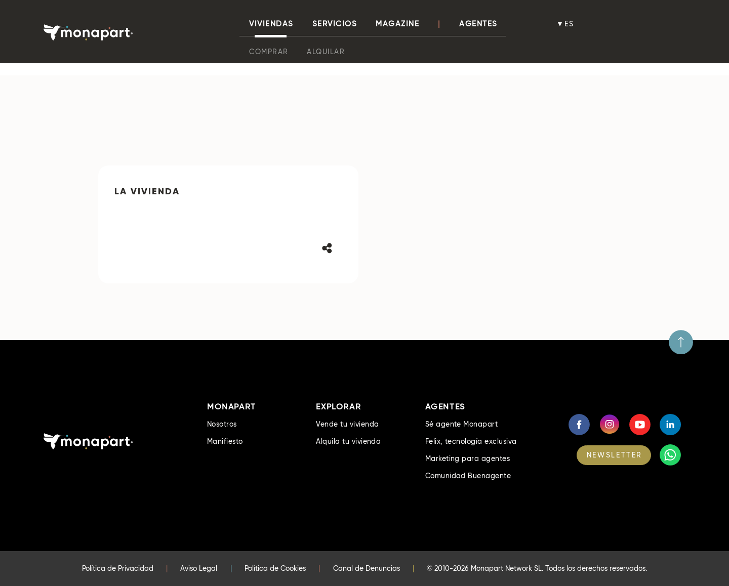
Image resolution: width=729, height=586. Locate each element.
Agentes (478, 23)
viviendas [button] (271, 23)
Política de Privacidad (117, 568)
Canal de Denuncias (366, 568)
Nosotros (222, 424)
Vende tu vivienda (347, 424)
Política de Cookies (275, 568)
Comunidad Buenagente (468, 475)
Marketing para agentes (467, 458)
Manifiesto (225, 441)
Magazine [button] (397, 23)
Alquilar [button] (326, 51)
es (569, 23)
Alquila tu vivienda (348, 441)
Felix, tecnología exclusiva (471, 441)
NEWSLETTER (614, 454)
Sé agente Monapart (461, 424)
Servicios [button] (334, 23)
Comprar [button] (269, 51)
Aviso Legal (198, 568)
